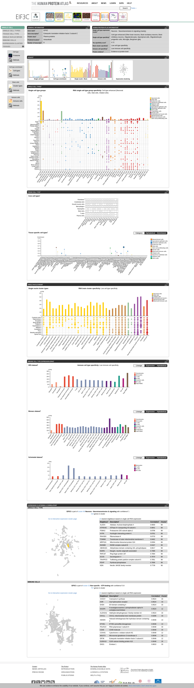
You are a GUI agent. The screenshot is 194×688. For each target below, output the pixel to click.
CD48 (102, 630)
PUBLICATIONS (67, 675)
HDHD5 (102, 620)
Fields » (133, 8)
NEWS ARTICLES (39, 669)
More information (135, 686)
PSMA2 (102, 531)
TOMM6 (103, 539)
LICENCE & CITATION (99, 672)
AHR (101, 602)
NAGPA (102, 609)
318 (92, 514)
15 (100, 519)
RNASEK (103, 536)
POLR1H (103, 627)
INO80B (103, 545)
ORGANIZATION (67, 672)
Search (125, 8)
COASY (102, 599)
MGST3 (102, 636)
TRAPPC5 (103, 560)
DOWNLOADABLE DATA (100, 669)
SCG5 (102, 557)
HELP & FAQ (95, 675)
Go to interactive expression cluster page (62, 519)
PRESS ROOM (38, 672)
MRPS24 (103, 542)
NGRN (102, 551)
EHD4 (102, 605)
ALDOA (102, 525)
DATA (121, 3)
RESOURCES (82, 3)
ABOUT (95, 3)
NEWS (103, 3)
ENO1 (102, 644)
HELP (129, 3)
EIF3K (102, 638)
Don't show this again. (149, 686)
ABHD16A (103, 548)
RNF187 (103, 554)
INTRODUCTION (67, 669)
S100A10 (103, 641)
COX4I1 (103, 633)
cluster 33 (86, 586)
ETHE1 (102, 624)
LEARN (113, 3)
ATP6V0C (103, 528)
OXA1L (102, 616)
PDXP (102, 562)
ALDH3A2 (103, 613)
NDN (101, 565)
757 (92, 588)
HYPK (102, 533)
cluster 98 (81, 511)
